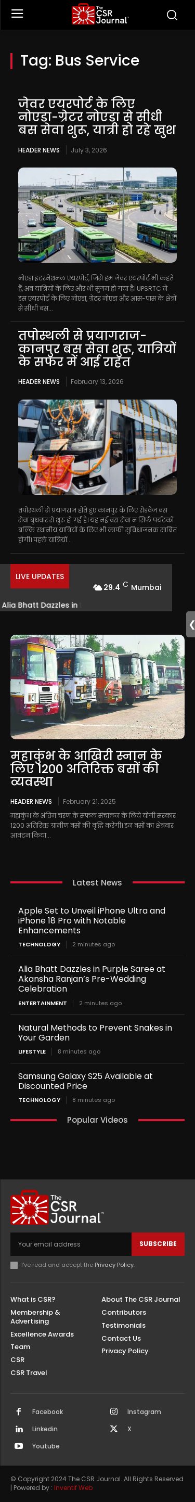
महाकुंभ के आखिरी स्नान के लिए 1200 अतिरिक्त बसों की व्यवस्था (86, 769)
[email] (71, 1244)
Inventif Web (73, 1487)
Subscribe (158, 1243)
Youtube (46, 1446)
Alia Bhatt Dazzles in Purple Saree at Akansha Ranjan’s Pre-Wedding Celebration (91, 979)
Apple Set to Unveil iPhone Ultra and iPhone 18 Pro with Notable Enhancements (91, 920)
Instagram (144, 1412)
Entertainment (42, 1003)
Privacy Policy (114, 1265)
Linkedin (45, 1429)
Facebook (47, 1412)
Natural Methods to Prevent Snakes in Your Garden (95, 1033)
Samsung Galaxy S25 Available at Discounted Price (85, 1081)
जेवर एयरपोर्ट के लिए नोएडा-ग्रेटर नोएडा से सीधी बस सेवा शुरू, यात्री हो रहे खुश (97, 117)
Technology (39, 944)
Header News (39, 150)
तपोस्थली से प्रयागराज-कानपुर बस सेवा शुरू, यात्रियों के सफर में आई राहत (97, 348)
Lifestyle (32, 1052)
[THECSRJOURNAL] (100, 13)
